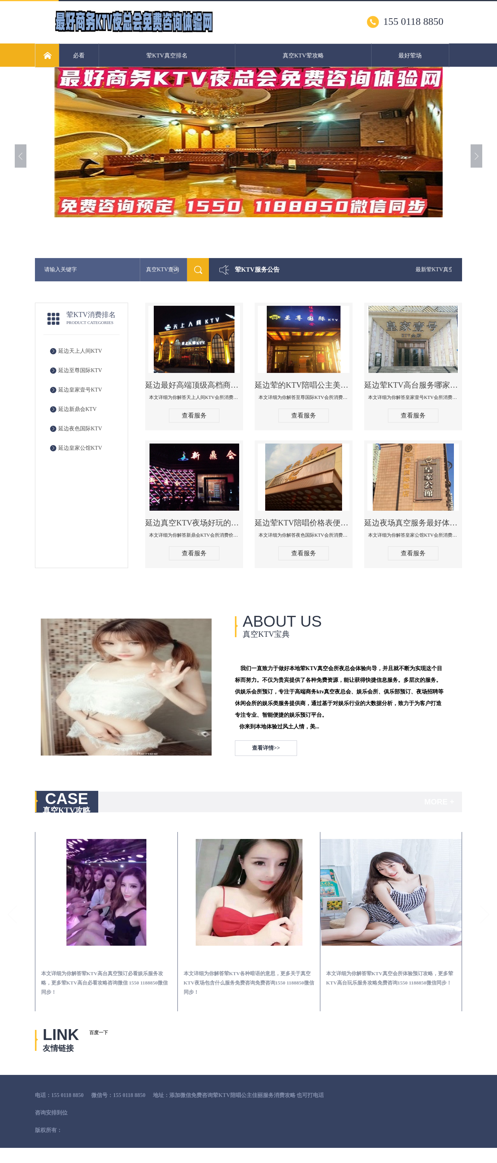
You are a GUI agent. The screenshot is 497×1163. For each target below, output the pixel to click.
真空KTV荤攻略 (303, 55)
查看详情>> (266, 748)
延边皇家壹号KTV (80, 390)
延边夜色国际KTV (80, 429)
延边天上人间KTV (80, 351)
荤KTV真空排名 (167, 55)
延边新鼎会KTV (77, 409)
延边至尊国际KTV (80, 370)
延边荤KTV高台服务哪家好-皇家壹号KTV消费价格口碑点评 (413, 385)
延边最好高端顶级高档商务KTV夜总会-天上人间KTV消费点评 (194, 385)
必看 (79, 55)
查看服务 (194, 415)
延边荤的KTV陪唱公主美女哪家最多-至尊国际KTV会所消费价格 (304, 385)
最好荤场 (410, 55)
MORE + (439, 801)
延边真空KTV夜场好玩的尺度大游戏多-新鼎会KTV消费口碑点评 (194, 522)
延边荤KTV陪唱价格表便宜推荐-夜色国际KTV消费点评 (304, 522)
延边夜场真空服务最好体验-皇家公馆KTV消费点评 (413, 522)
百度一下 (98, 1032)
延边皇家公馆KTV (80, 448)
